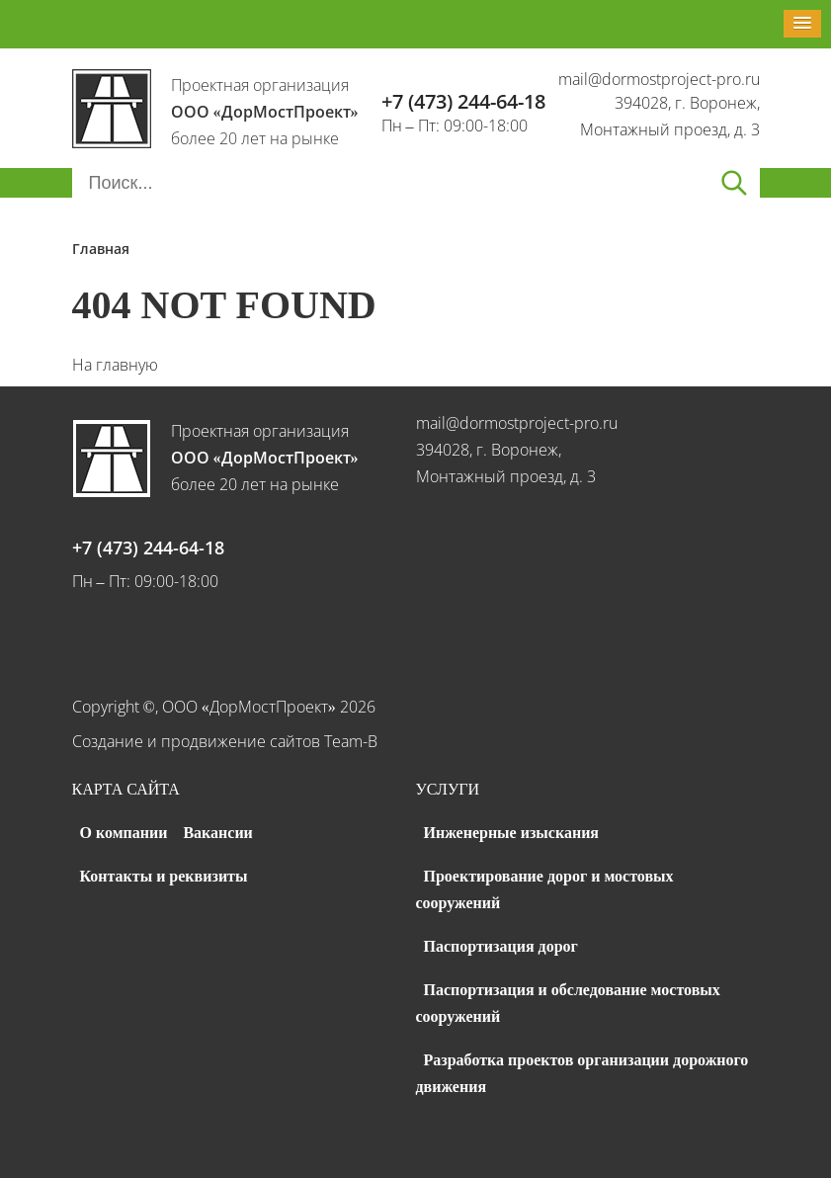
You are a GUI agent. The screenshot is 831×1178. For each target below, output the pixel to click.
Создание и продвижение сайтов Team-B (224, 741)
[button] (802, 24)
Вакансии (217, 832)
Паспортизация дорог (501, 946)
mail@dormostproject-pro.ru (659, 79)
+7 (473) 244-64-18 (463, 101)
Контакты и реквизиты (164, 876)
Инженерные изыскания (512, 832)
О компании (124, 832)
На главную (115, 365)
